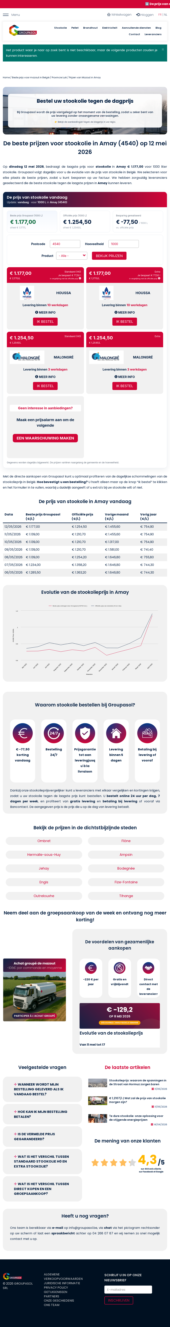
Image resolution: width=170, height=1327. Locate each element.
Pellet (75, 28)
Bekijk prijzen (109, 256)
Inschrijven (118, 1300)
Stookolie (60, 28)
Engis (43, 882)
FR (160, 14)
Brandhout (90, 28)
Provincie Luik (59, 77)
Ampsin (126, 854)
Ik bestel (45, 322)
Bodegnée (126, 868)
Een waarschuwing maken (45, 438)
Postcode (38, 244)
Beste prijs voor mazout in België (30, 77)
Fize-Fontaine (126, 882)
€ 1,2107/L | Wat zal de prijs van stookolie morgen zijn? (137, 1100)
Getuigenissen (55, 1292)
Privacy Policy (56, 1288)
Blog (158, 28)
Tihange (126, 895)
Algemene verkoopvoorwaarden (63, 1276)
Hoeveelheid (94, 244)
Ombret (44, 840)
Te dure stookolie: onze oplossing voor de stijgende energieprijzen (136, 1118)
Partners (51, 1296)
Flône (126, 840)
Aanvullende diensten (136, 28)
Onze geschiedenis (59, 1301)
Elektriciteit (109, 28)
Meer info (45, 312)
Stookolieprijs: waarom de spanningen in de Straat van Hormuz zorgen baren (137, 1082)
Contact (134, 34)
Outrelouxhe (44, 895)
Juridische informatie (62, 1283)
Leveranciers (153, 34)
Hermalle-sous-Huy (44, 854)
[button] (162, 49)
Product (47, 256)
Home (6, 77)
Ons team (51, 1305)
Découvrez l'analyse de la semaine (119, 1022)
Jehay (44, 868)
